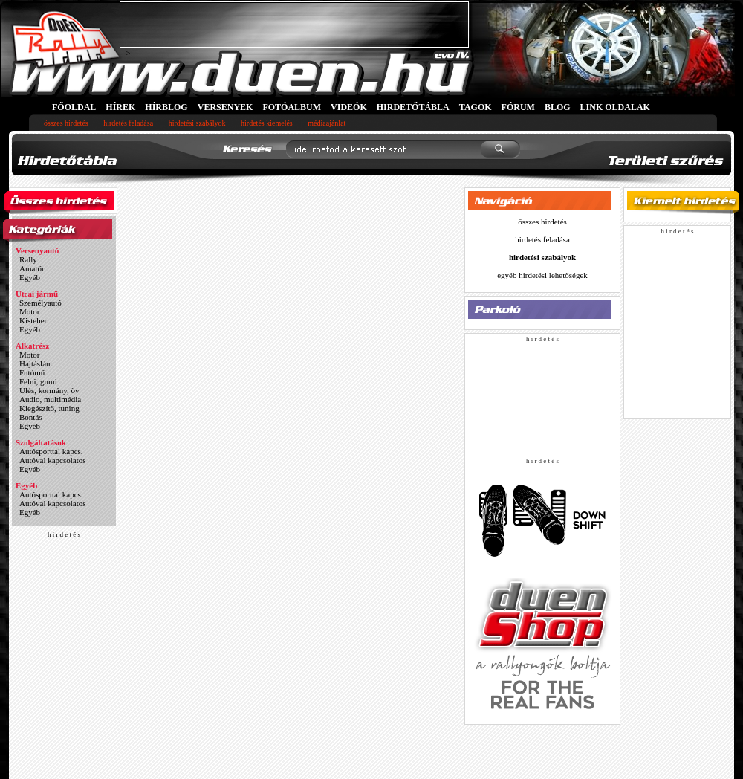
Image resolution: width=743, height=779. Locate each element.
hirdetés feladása (128, 123)
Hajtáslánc (36, 363)
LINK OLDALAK (615, 107)
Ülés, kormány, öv (49, 390)
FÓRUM (518, 107)
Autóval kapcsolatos (52, 460)
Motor (29, 311)
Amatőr (32, 268)
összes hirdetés (66, 123)
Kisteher (33, 320)
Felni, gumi (38, 381)
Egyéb (29, 277)
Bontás (30, 417)
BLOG (558, 107)
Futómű (32, 372)
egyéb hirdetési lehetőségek (542, 275)
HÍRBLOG (166, 107)
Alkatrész (32, 345)
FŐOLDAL (74, 107)
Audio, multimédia (50, 399)
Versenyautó (37, 250)
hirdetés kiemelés (267, 123)
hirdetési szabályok (197, 123)
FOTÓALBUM (291, 107)
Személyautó (40, 302)
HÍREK (120, 107)
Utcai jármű (37, 293)
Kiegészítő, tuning (49, 408)
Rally (28, 259)
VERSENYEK (225, 107)
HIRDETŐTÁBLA (413, 107)
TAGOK (475, 107)
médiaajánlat (326, 123)
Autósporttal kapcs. (51, 451)
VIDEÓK (349, 107)
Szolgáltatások (41, 442)
